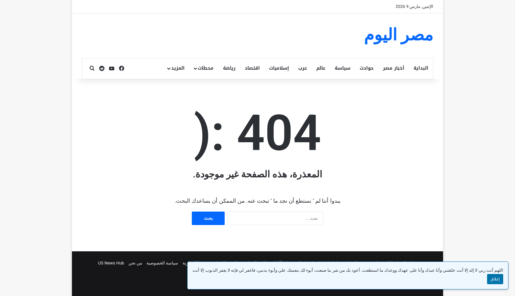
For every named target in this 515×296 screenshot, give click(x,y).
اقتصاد (252, 68)
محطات (205, 68)
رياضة (229, 68)
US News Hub (111, 263)
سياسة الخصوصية (162, 263)
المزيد (178, 68)
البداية (421, 68)
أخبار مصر (393, 68)
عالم (320, 68)
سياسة (342, 68)
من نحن (135, 263)
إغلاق (495, 279)
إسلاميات (279, 68)
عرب (302, 68)
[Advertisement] (193, 35)
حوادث (367, 68)
